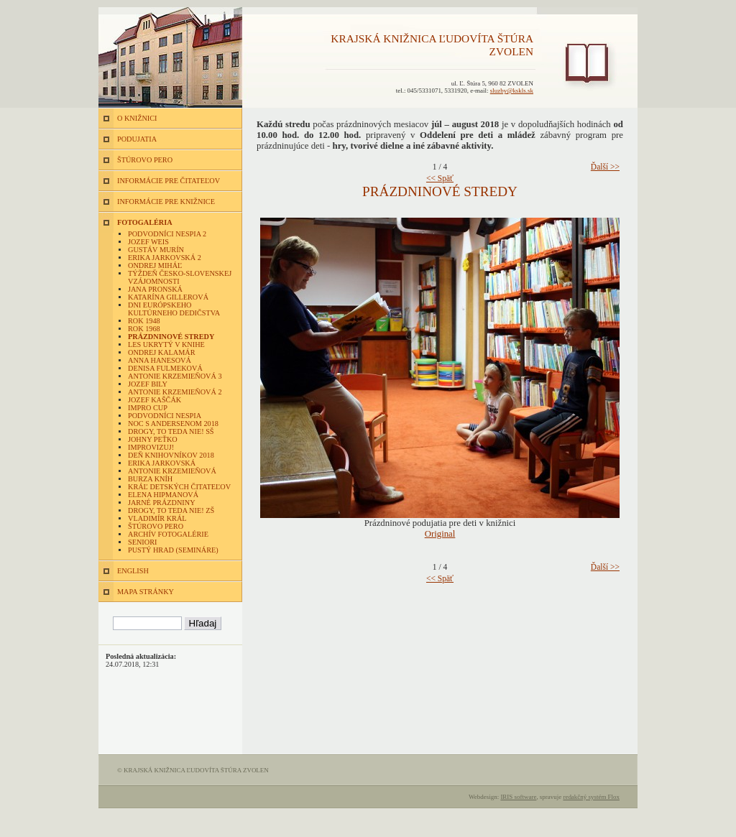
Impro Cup (147, 408)
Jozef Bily (147, 384)
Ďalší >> (605, 166)
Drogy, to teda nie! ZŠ (171, 510)
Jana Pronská (155, 289)
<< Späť (440, 178)
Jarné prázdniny (162, 503)
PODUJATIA (137, 139)
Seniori (142, 542)
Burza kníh (150, 479)
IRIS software (518, 796)
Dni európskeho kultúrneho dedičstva (174, 309)
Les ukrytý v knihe (166, 344)
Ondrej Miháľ (155, 265)
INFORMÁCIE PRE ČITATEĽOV (168, 181)
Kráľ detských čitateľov (179, 487)
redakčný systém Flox (591, 796)
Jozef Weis (148, 242)
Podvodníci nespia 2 (167, 234)
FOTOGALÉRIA (144, 222)
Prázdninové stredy (171, 337)
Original (440, 534)
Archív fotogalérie (168, 534)
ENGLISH (133, 571)
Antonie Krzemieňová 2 (175, 392)
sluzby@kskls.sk (511, 90)
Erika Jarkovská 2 (164, 258)
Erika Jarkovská (162, 463)
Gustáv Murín (156, 250)
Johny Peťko (153, 439)
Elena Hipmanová (163, 495)
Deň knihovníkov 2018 (171, 455)
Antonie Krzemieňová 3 (175, 376)
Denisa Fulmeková (165, 368)
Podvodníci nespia (164, 416)
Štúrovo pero (155, 526)
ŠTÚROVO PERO (144, 160)
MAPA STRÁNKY (145, 592)
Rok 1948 (144, 321)
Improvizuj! (151, 447)
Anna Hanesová (159, 360)
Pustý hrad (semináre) (173, 550)
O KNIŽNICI (137, 118)
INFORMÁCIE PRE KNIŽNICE (166, 201)
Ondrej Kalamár (162, 352)
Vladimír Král (157, 518)
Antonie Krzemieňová (172, 471)
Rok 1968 (144, 329)
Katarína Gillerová (168, 297)
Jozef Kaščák (154, 400)
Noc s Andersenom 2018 (173, 423)
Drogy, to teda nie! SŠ (171, 431)
